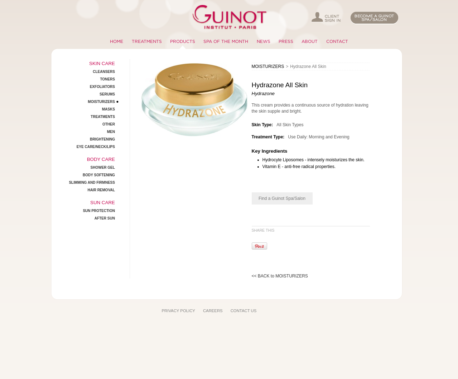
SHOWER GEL (103, 167)
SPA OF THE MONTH (225, 41)
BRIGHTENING (102, 139)
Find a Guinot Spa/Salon (282, 198)
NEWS (263, 41)
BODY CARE (101, 159)
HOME (116, 41)
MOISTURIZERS (101, 102)
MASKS (108, 109)
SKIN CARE (102, 63)
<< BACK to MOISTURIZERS (280, 276)
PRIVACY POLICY (178, 311)
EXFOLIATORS (102, 87)
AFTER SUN (105, 218)
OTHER (108, 124)
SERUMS (107, 94)
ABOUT (310, 41)
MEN (111, 132)
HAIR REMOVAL (101, 190)
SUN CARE (102, 202)
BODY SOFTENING (99, 175)
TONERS (107, 79)
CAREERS (213, 311)
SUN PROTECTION (99, 211)
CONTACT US (244, 311)
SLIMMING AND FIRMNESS (92, 182)
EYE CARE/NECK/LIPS (96, 147)
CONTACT (337, 41)
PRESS (286, 41)
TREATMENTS (147, 41)
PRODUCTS (182, 41)
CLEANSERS (104, 72)
